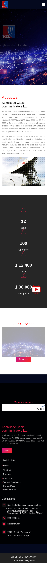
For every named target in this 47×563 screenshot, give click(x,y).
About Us (7, 470)
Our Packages (15, 71)
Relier (32, 560)
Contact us (8, 478)
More (7, 450)
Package (7, 474)
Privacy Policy (9, 486)
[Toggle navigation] (43, 4)
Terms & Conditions (12, 482)
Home (6, 466)
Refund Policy (9, 490)
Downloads (23, 359)
